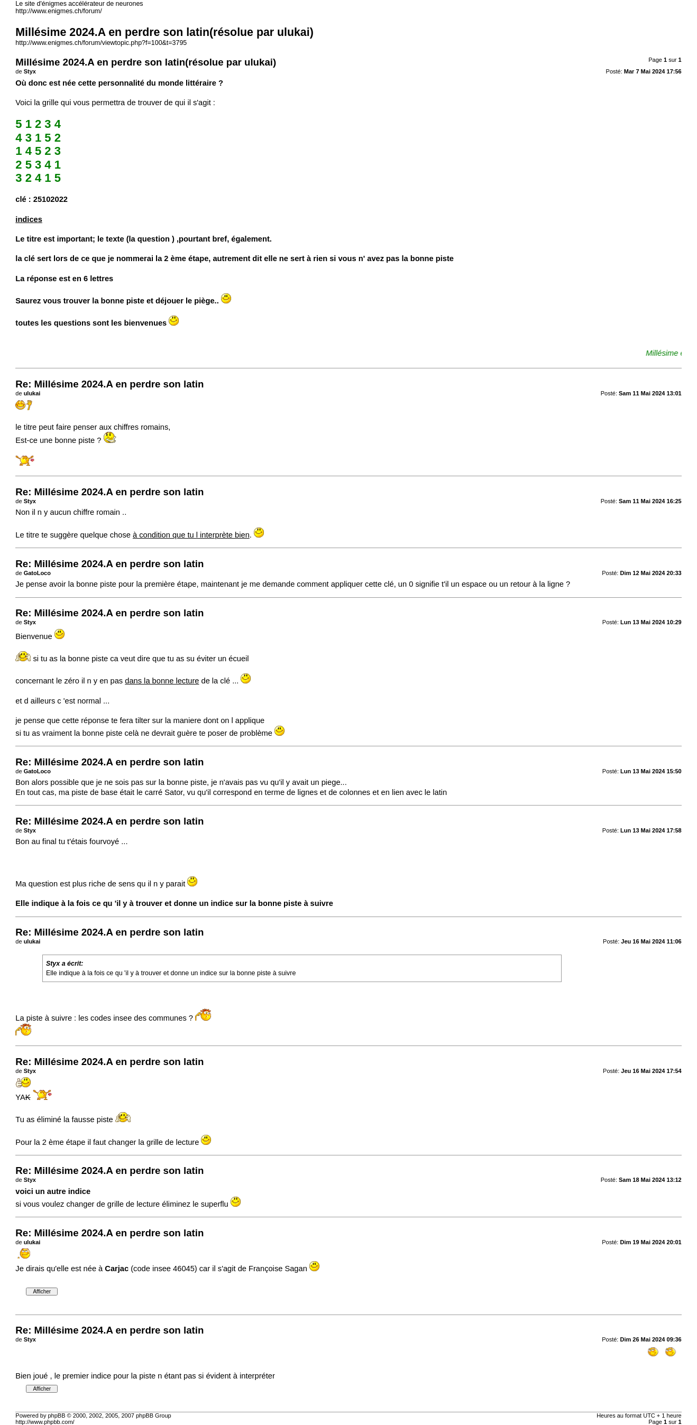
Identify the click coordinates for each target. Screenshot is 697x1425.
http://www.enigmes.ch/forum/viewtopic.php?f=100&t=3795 (101, 43)
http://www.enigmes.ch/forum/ (58, 11)
